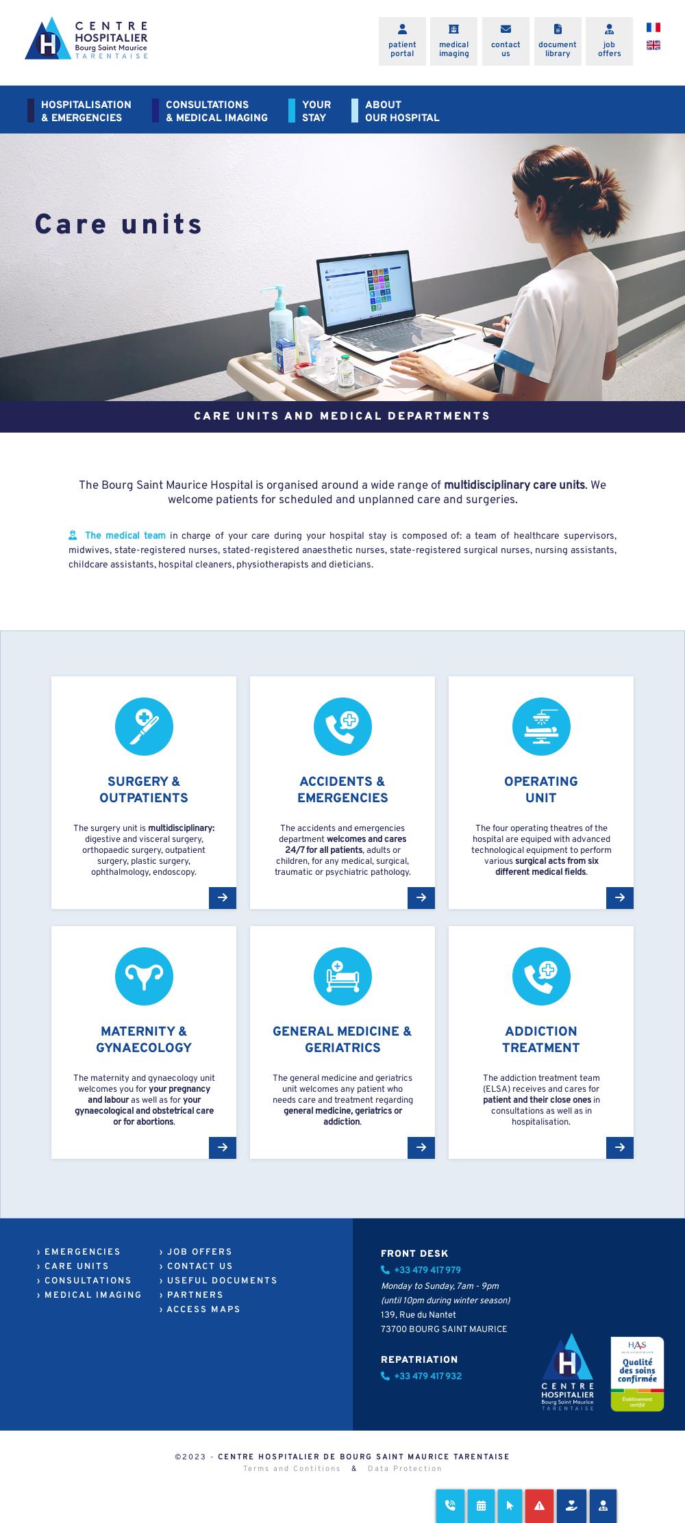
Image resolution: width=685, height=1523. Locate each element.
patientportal (402, 50)
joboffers (609, 50)
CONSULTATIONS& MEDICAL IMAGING (217, 112)
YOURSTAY (316, 112)
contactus (506, 50)
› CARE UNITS (73, 1267)
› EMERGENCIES (79, 1252)
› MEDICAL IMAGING (89, 1295)
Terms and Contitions (292, 1469)
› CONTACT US (197, 1267)
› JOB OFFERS (196, 1252)
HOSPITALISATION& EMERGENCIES (86, 112)
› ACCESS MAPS (200, 1310)
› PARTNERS (192, 1295)
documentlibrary (557, 50)
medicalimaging (454, 50)
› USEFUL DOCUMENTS (219, 1281)
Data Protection (405, 1469)
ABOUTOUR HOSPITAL (402, 112)
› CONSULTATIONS (84, 1281)
